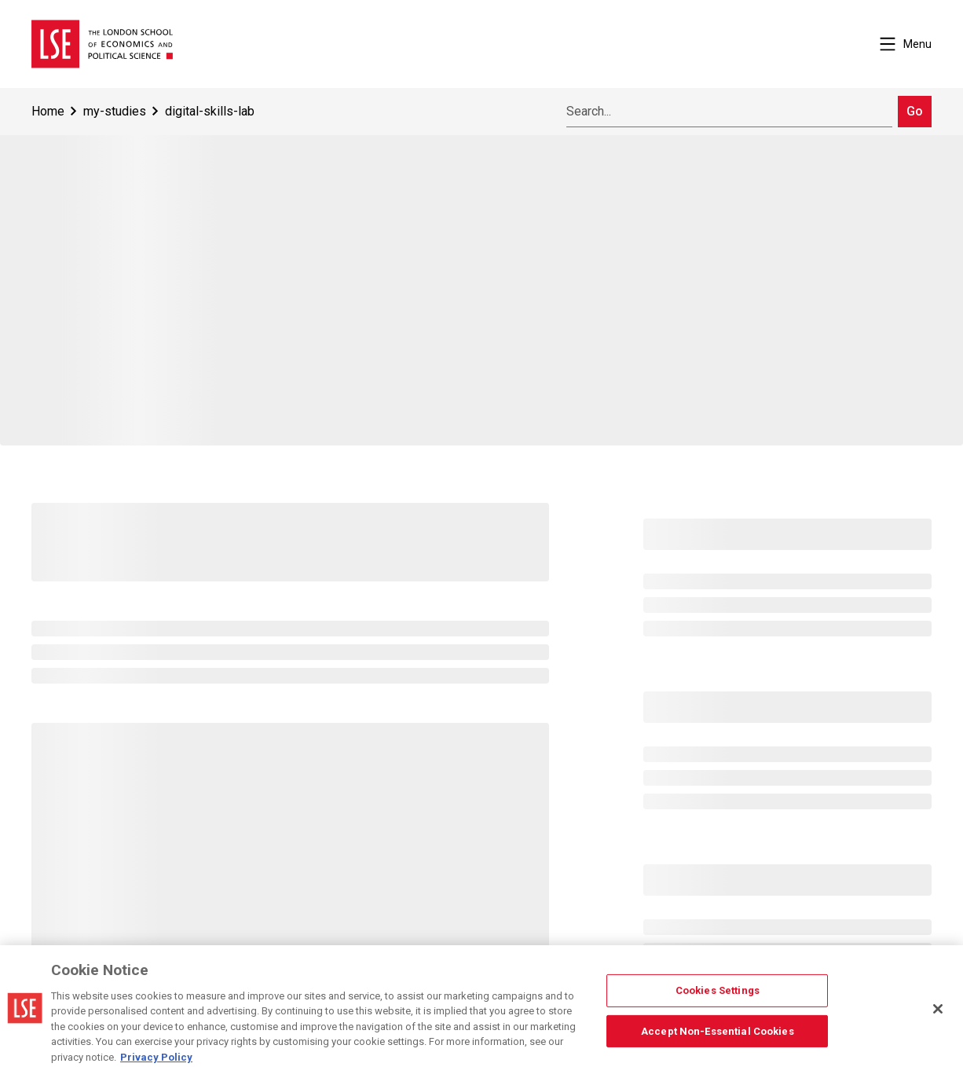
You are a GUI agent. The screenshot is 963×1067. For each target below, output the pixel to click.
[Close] (938, 1014)
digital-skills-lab (209, 111)
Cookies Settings (718, 996)
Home (47, 111)
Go (914, 111)
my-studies (114, 111)
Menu (906, 44)
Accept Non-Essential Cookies (717, 1036)
